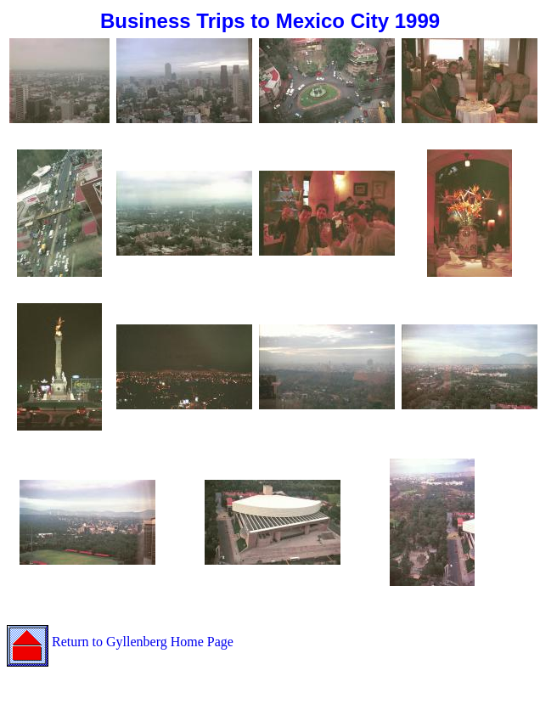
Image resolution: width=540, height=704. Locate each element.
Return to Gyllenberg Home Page (120, 641)
